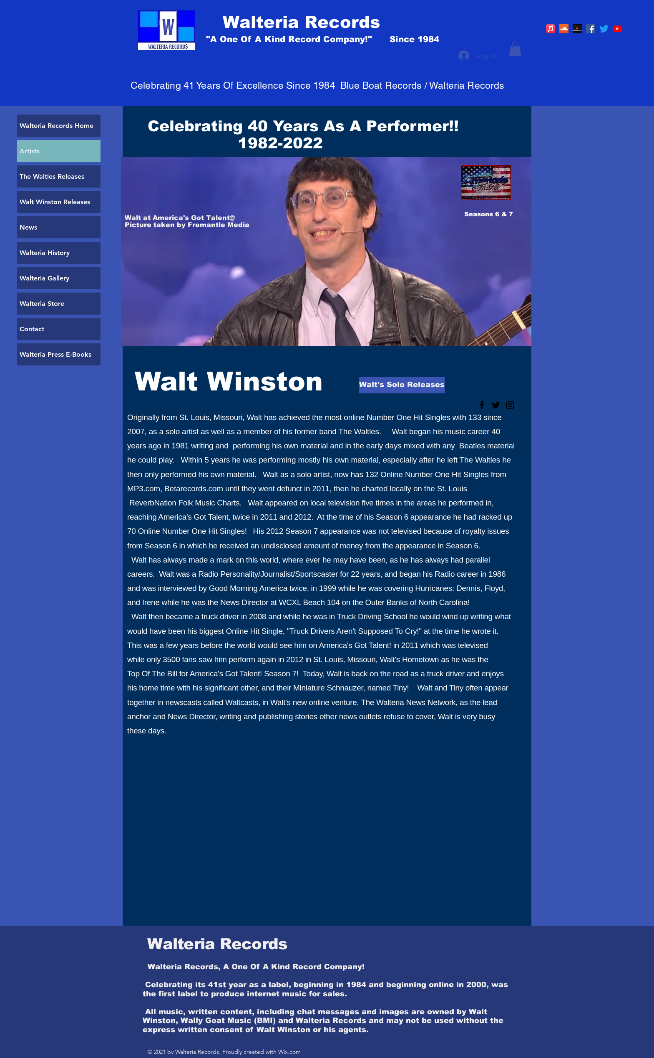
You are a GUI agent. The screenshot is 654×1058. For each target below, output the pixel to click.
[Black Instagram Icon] (510, 405)
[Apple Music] (550, 28)
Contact (32, 329)
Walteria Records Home (56, 126)
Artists (30, 151)
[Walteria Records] (336, 21)
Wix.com (289, 1051)
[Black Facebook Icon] (481, 405)
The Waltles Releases (52, 176)
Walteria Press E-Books (55, 354)
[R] (577, 28)
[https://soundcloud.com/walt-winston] (563, 28)
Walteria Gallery (44, 278)
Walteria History (45, 253)
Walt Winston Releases (55, 202)
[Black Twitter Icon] (495, 405)
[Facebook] (590, 28)
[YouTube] (617, 28)
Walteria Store (42, 304)
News (28, 227)
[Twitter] (604, 28)
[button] (515, 48)
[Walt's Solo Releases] (402, 385)
